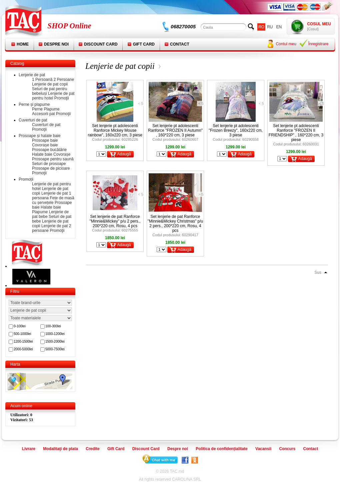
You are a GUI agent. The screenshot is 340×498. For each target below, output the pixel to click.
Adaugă (124, 154)
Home (23, 44)
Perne (37, 109)
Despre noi (56, 44)
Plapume (51, 109)
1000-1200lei (55, 334)
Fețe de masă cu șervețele (53, 200)
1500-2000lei (55, 341)
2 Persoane (64, 79)
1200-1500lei (23, 341)
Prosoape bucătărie (49, 149)
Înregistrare (318, 44)
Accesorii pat (43, 113)
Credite (92, 449)
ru (270, 27)
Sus (317, 272)
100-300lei (53, 326)
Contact (179, 44)
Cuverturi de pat (33, 120)
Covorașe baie (45, 145)
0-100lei (20, 326)
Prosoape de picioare (51, 168)
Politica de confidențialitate (221, 449)
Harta (15, 364)
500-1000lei (22, 334)
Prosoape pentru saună (53, 159)
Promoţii (61, 98)
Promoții (26, 179)
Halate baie (42, 154)
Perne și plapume (34, 104)
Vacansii (263, 449)
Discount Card (101, 44)
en (279, 27)
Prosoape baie (45, 140)
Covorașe (61, 154)
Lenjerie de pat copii (50, 84)
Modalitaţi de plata (60, 449)
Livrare (28, 449)
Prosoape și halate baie (39, 135)
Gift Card (144, 44)
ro (261, 27)
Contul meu (286, 44)
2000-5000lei (23, 349)
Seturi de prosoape (49, 163)
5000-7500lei (55, 349)
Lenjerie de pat (32, 75)
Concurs (287, 449)
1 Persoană (42, 79)
